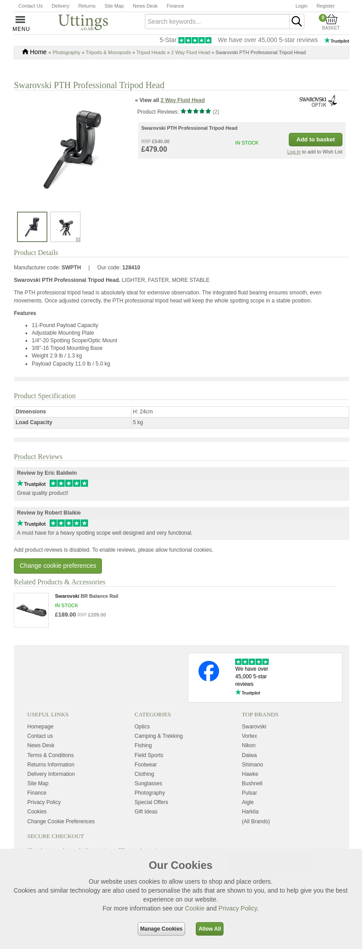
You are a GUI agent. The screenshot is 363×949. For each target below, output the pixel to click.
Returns (87, 6)
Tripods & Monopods (108, 52)
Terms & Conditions (50, 778)
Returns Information (50, 788)
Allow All (209, 929)
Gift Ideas (146, 835)
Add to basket (315, 163)
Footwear (146, 788)
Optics (142, 750)
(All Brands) (256, 845)
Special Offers (151, 825)
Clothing (144, 797)
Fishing (143, 769)
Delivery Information (51, 797)
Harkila (250, 835)
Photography (66, 52)
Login (301, 6)
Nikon (249, 769)
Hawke (250, 797)
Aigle (248, 825)
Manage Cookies (161, 929)
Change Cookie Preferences (61, 845)
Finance (175, 6)
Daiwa (249, 778)
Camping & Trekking (159, 760)
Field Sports (149, 778)
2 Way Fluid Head (190, 52)
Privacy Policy (238, 908)
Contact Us (30, 6)
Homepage (40, 750)
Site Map (114, 6)
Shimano (252, 788)
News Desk (145, 6)
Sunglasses (148, 807)
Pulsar (249, 816)
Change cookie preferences (58, 588)
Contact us (40, 760)
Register (326, 6)
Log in (293, 175)
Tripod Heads (151, 52)
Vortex (249, 760)
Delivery (60, 6)
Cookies (36, 835)
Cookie (195, 908)
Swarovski (254, 750)
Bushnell (252, 807)
